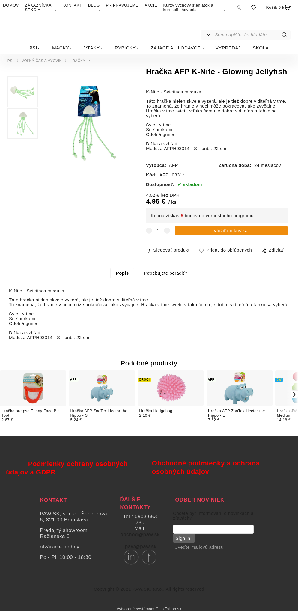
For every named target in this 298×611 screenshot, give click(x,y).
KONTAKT (72, 5)
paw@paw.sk (140, 546)
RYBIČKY (125, 47)
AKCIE (151, 5)
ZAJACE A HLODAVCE (176, 47)
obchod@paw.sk (140, 534)
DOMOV (11, 5)
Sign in (181, 538)
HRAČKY (77, 61)
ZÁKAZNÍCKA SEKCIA (38, 7)
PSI (33, 47)
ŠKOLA (261, 47)
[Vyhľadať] (207, 35)
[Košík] (278, 7)
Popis (122, 273)
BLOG (94, 5)
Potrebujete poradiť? (165, 273)
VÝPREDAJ (228, 47)
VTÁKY (92, 47)
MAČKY (60, 47)
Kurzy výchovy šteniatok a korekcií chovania (188, 7)
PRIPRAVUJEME (122, 5)
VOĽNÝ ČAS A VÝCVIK (42, 61)
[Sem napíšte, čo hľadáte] (252, 35)
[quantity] (158, 230)
